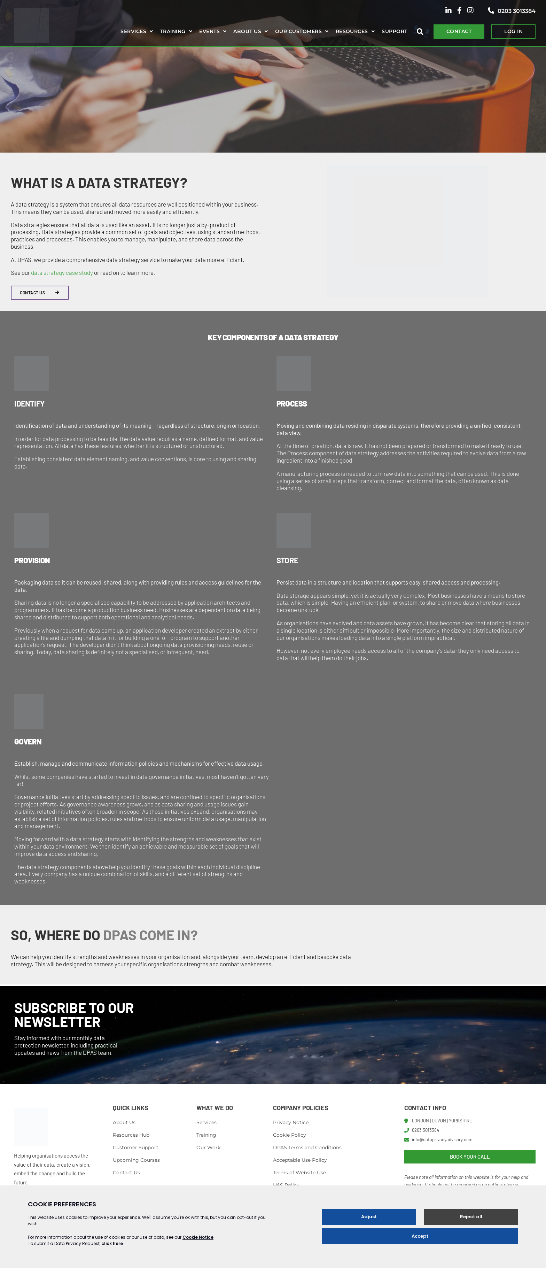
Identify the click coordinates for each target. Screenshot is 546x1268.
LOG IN (513, 31)
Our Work (208, 1147)
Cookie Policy (289, 1135)
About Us (124, 1122)
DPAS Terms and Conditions (307, 1147)
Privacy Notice (291, 1122)
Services (133, 31)
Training (173, 31)
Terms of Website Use (299, 1172)
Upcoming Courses (136, 1160)
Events (209, 31)
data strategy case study (62, 272)
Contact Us (126, 1172)
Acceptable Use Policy (300, 1160)
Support (394, 31)
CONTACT (458, 31)
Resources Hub (131, 1135)
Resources (352, 31)
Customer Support (135, 1147)
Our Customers (298, 31)
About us (247, 31)
